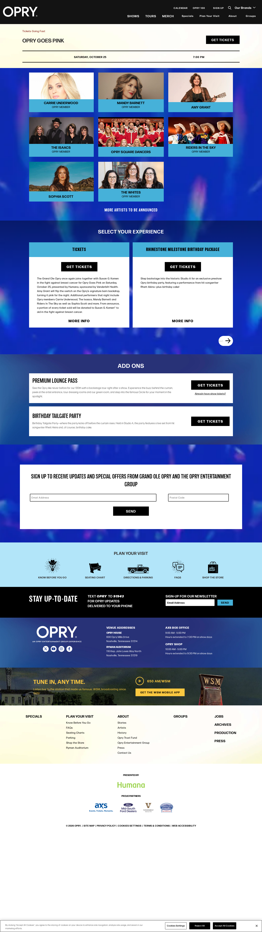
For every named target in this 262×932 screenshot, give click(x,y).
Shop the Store (75, 840)
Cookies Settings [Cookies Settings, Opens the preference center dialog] (176, 925)
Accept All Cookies (224, 925)
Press (121, 845)
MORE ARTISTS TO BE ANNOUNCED (131, 308)
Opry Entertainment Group (134, 840)
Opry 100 (198, 8)
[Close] (256, 925)
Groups (250, 16)
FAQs (69, 825)
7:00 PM (185, 59)
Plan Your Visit (209, 16)
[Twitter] (46, 747)
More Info (79, 419)
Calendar (180, 8)
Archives (223, 822)
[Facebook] (69, 747)
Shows (133, 17)
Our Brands (244, 8)
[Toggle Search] (229, 9)
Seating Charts (75, 830)
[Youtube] (53, 747)
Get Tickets (222, 41)
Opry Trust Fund (127, 835)
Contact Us (124, 850)
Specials (187, 16)
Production (225, 830)
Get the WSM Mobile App (160, 790)
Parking (70, 835)
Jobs (219, 814)
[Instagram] (61, 747)
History (122, 830)
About (232, 16)
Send (131, 609)
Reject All (200, 925)
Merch (168, 17)
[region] (131, 926)
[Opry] (20, 12)
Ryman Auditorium (77, 845)
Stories (122, 820)
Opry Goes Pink (44, 42)
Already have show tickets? (210, 491)
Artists (122, 825)
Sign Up (218, 8)
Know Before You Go (78, 820)
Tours (150, 17)
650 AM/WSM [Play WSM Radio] (152, 779)
